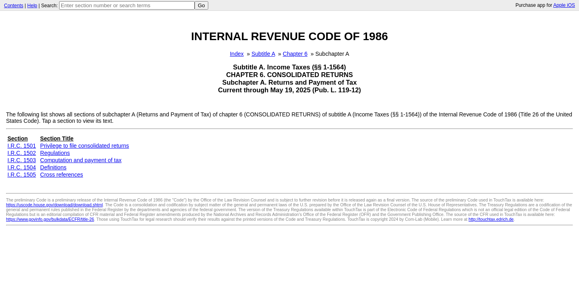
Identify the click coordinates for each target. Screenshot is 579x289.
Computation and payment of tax (80, 160)
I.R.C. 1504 (22, 167)
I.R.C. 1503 (22, 160)
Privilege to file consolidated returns (84, 145)
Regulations (55, 153)
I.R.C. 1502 (22, 153)
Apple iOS (564, 5)
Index (237, 54)
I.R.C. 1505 (22, 174)
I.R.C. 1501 (22, 145)
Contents (13, 5)
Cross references (61, 174)
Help (32, 5)
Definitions (53, 167)
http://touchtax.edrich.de (490, 219)
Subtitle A (263, 54)
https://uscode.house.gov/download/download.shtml (54, 204)
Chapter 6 (295, 54)
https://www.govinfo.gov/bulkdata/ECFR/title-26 (50, 219)
